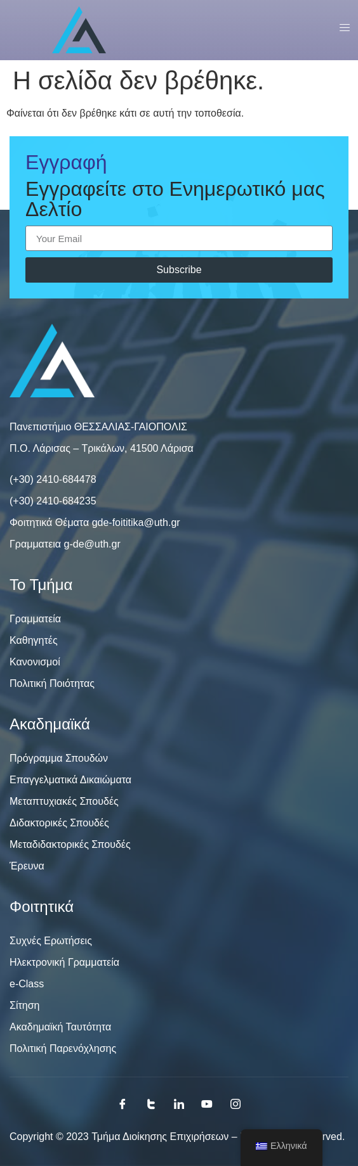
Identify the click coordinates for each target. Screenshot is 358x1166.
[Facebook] (122, 1103)
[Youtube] (206, 1103)
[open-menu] (340, 30)
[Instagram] (235, 1103)
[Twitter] (151, 1103)
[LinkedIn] (179, 1103)
